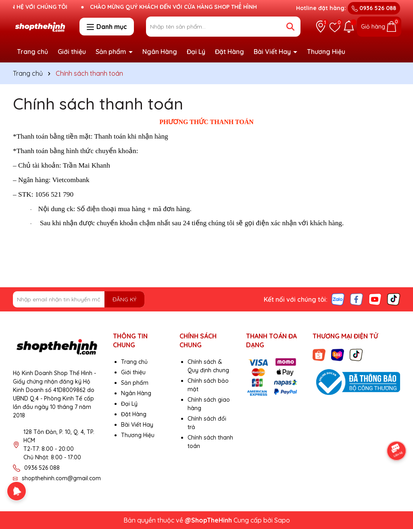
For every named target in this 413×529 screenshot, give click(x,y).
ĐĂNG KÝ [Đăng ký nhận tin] (124, 299)
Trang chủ (32, 52)
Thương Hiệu (326, 52)
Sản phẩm (112, 52)
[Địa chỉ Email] (78, 299)
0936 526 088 (374, 8)
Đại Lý (196, 52)
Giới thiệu (72, 52)
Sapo (282, 520)
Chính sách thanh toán (98, 103)
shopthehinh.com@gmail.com (61, 478)
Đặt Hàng (229, 52)
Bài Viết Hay (273, 52)
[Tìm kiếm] (290, 27)
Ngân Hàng (159, 52)
